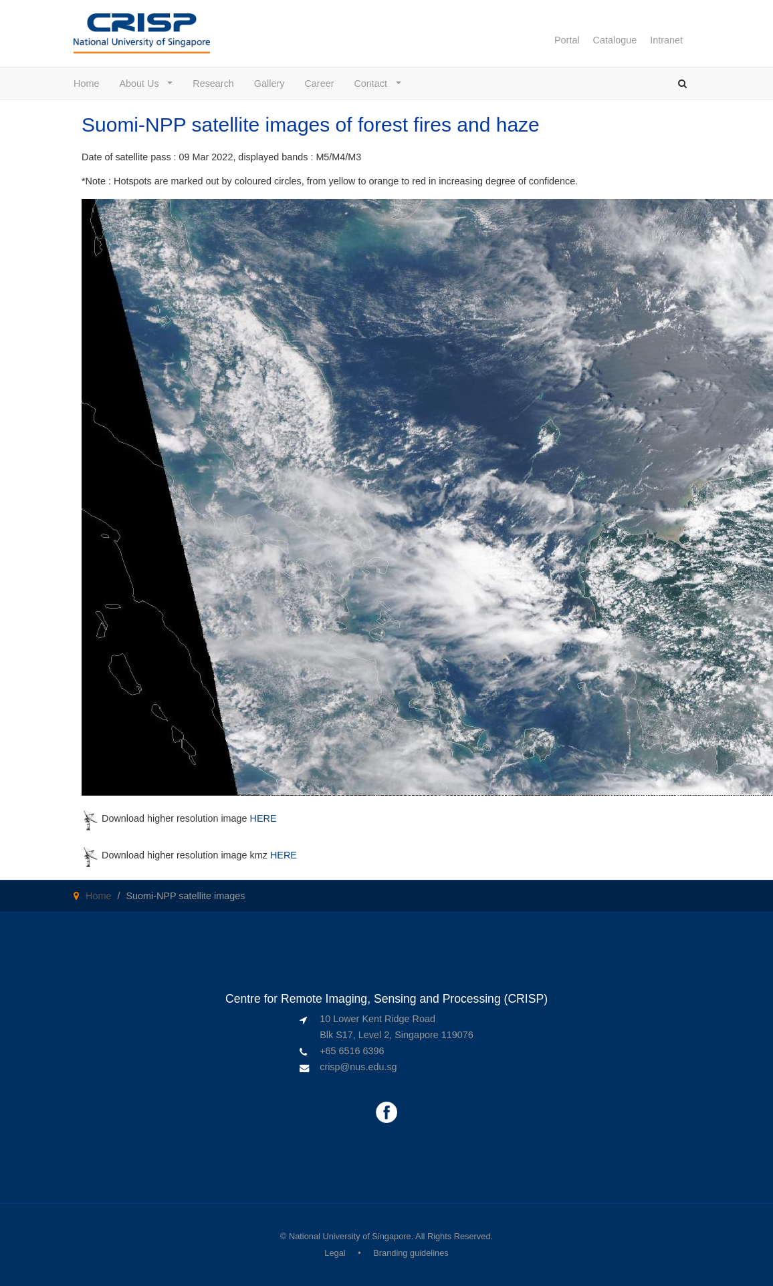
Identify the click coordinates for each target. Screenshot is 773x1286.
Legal (334, 1253)
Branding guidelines (410, 1253)
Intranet (666, 40)
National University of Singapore (350, 1236)
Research (213, 83)
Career (319, 83)
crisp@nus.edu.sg (358, 1067)
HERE (263, 818)
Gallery (269, 83)
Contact (373, 83)
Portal (567, 40)
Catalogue (615, 40)
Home (86, 83)
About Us (141, 83)
